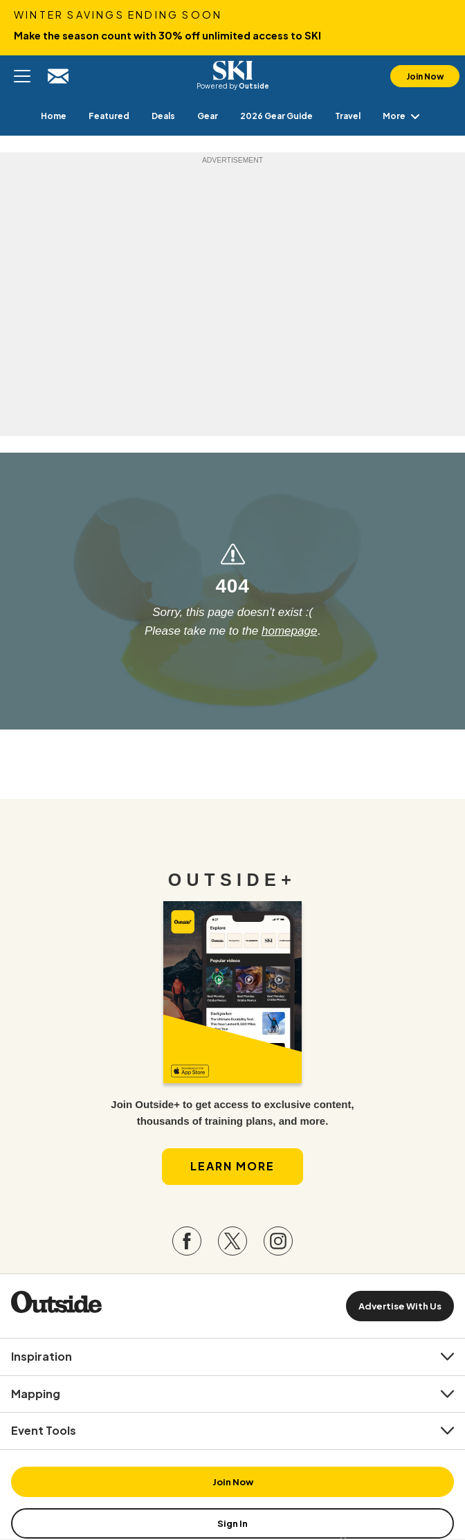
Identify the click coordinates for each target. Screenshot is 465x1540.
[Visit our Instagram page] (278, 1241)
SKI (232, 70)
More (404, 116)
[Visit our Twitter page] (232, 1241)
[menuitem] (54, 116)
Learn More (232, 1166)
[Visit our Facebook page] (186, 1241)
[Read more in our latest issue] (232, 992)
